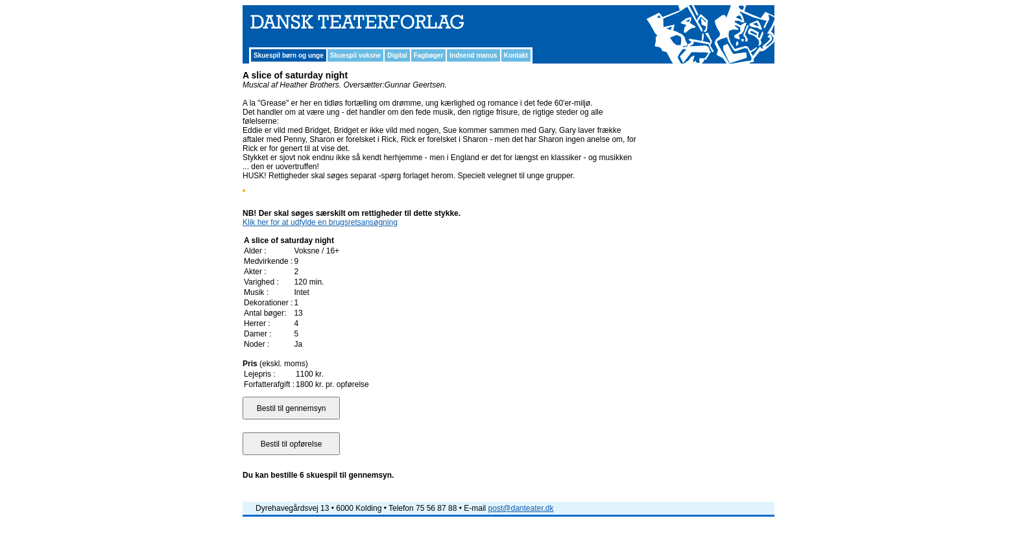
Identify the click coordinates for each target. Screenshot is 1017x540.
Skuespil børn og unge (289, 55)
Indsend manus (473, 55)
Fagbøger (429, 55)
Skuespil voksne (355, 55)
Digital (397, 55)
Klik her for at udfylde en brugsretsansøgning (320, 222)
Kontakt (516, 55)
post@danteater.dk (521, 508)
